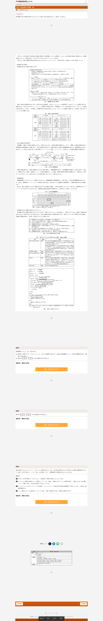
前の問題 (20, 603)
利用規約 (32, 616)
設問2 (54, 618)
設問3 (61, 618)
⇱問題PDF (20, 14)
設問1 (48, 618)
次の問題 (83, 603)
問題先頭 (42, 618)
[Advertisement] (51, 37)
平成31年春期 (19, 4)
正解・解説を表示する (51, 369)
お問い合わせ (70, 616)
